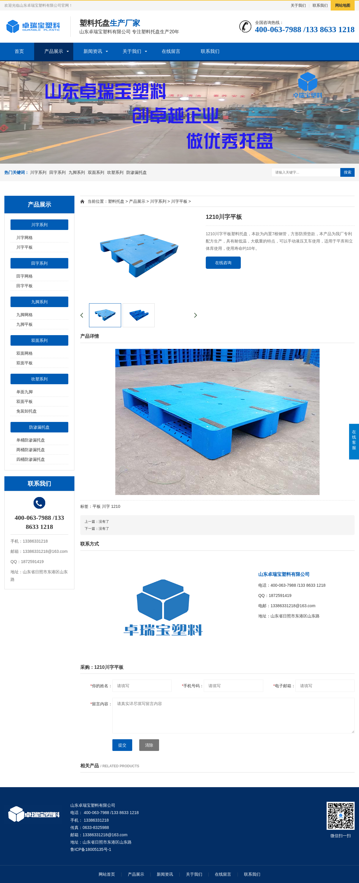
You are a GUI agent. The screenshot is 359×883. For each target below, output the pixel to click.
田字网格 (24, 276)
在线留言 (171, 51)
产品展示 (53, 51)
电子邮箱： (284, 685)
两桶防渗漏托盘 (30, 449)
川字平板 (24, 247)
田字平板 (24, 285)
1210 (115, 506)
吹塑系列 (115, 172)
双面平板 (24, 363)
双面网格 (24, 353)
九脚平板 (24, 324)
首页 (19, 51)
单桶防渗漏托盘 (30, 440)
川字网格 (24, 237)
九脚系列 (77, 172)
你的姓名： (101, 685)
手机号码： (193, 685)
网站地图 (342, 5)
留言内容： (101, 704)
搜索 (347, 172)
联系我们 (320, 5)
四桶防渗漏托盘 (30, 459)
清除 (149, 745)
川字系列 (38, 172)
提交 (122, 745)
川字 (106, 506)
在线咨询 (223, 262)
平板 (97, 506)
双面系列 (96, 172)
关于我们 (298, 5)
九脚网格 (24, 314)
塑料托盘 (116, 201)
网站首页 (107, 874)
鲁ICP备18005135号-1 (90, 849)
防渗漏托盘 (136, 172)
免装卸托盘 (26, 411)
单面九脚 (24, 391)
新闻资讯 (92, 51)
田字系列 (57, 172)
